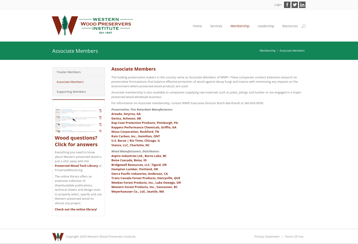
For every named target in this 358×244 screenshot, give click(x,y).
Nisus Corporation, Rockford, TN (135, 132)
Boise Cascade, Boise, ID (129, 160)
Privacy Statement (267, 236)
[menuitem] (216, 26)
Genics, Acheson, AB (126, 118)
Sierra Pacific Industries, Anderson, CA (139, 174)
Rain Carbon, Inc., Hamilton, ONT (135, 136)
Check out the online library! (76, 209)
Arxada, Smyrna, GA (126, 114)
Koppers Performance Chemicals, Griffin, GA (143, 127)
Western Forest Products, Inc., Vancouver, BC (144, 187)
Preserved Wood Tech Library (76, 166)
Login (277, 5)
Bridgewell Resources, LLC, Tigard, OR (139, 165)
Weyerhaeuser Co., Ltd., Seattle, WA (137, 191)
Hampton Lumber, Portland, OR (134, 169)
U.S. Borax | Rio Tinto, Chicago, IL (135, 140)
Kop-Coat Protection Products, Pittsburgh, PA (144, 123)
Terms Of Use (294, 236)
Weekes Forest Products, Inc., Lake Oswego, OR (146, 182)
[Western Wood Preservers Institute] (92, 25)
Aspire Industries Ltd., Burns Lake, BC (139, 156)
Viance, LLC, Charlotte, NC (130, 145)
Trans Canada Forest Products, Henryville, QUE (145, 178)
